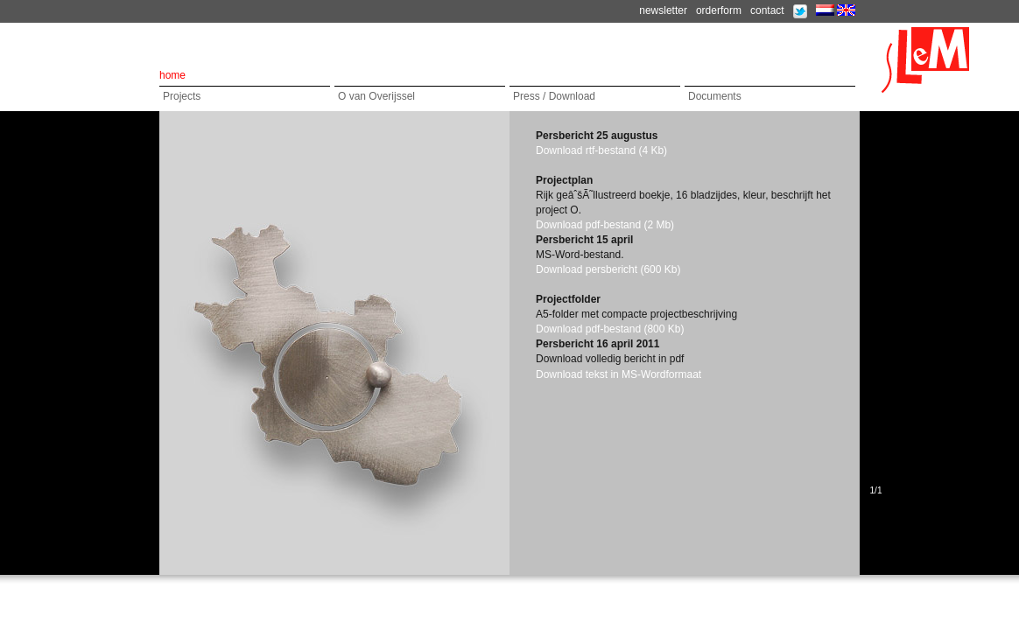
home (172, 75)
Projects (181, 96)
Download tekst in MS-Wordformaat (618, 374)
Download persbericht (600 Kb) (608, 269)
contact (767, 10)
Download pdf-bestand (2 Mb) (605, 225)
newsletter (663, 10)
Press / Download (554, 96)
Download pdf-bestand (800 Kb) (610, 329)
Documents (714, 96)
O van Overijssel (376, 96)
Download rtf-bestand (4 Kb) (601, 150)
